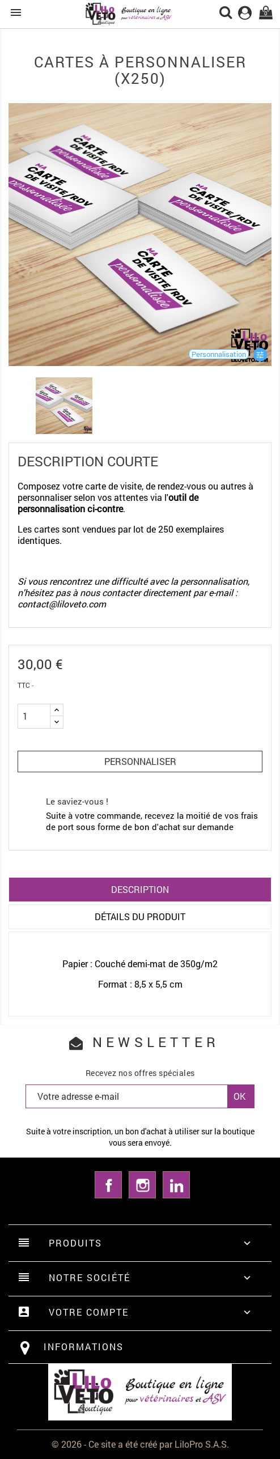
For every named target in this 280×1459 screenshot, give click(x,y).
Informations (84, 1346)
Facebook (108, 1185)
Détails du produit (140, 916)
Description (140, 889)
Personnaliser (140, 761)
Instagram (142, 1185)
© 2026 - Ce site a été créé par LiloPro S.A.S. (140, 1444)
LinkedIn (176, 1185)
